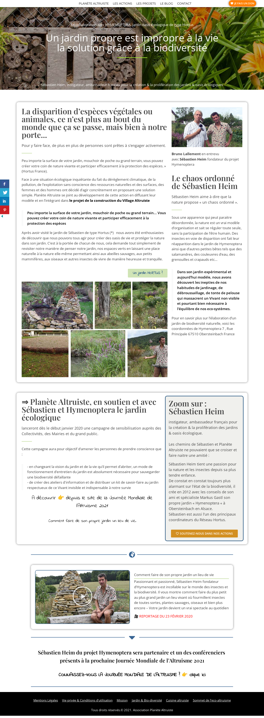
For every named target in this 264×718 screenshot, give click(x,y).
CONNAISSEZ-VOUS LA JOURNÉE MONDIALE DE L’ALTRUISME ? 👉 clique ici (132, 677)
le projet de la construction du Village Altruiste (109, 202)
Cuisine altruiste (177, 702)
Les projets (146, 4)
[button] (82, 599)
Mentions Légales (45, 702)
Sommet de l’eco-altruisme (212, 702)
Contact (184, 4)
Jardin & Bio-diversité (147, 702)
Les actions (122, 4)
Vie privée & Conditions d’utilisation (87, 702)
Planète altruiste (94, 4)
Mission (122, 702)
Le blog (166, 4)
